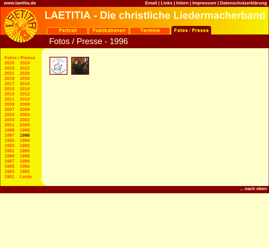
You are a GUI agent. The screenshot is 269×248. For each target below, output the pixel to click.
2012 (25, 93)
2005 (9, 114)
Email (151, 3)
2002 (25, 119)
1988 (25, 155)
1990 (25, 150)
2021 (9, 73)
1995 (9, 140)
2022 (25, 68)
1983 (9, 171)
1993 (9, 145)
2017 (9, 83)
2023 (9, 68)
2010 (25, 99)
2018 (25, 78)
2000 (25, 124)
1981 (9, 176)
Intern (182, 3)
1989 (9, 155)
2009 (9, 104)
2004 (25, 114)
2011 (9, 99)
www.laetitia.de (20, 3)
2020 (25, 73)
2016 (25, 83)
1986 (25, 161)
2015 (9, 88)
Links (166, 3)
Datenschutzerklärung (243, 3)
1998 (25, 130)
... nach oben (253, 188)
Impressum (204, 3)
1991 (9, 150)
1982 (25, 171)
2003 (9, 119)
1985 (9, 166)
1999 (9, 130)
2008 (25, 104)
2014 (25, 88)
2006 (25, 109)
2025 (9, 62)
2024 (25, 62)
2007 (9, 109)
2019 (9, 78)
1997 (9, 135)
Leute (26, 176)
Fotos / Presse (19, 57)
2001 (9, 124)
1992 (25, 145)
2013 (9, 93)
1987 (9, 161)
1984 (25, 166)
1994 (25, 140)
